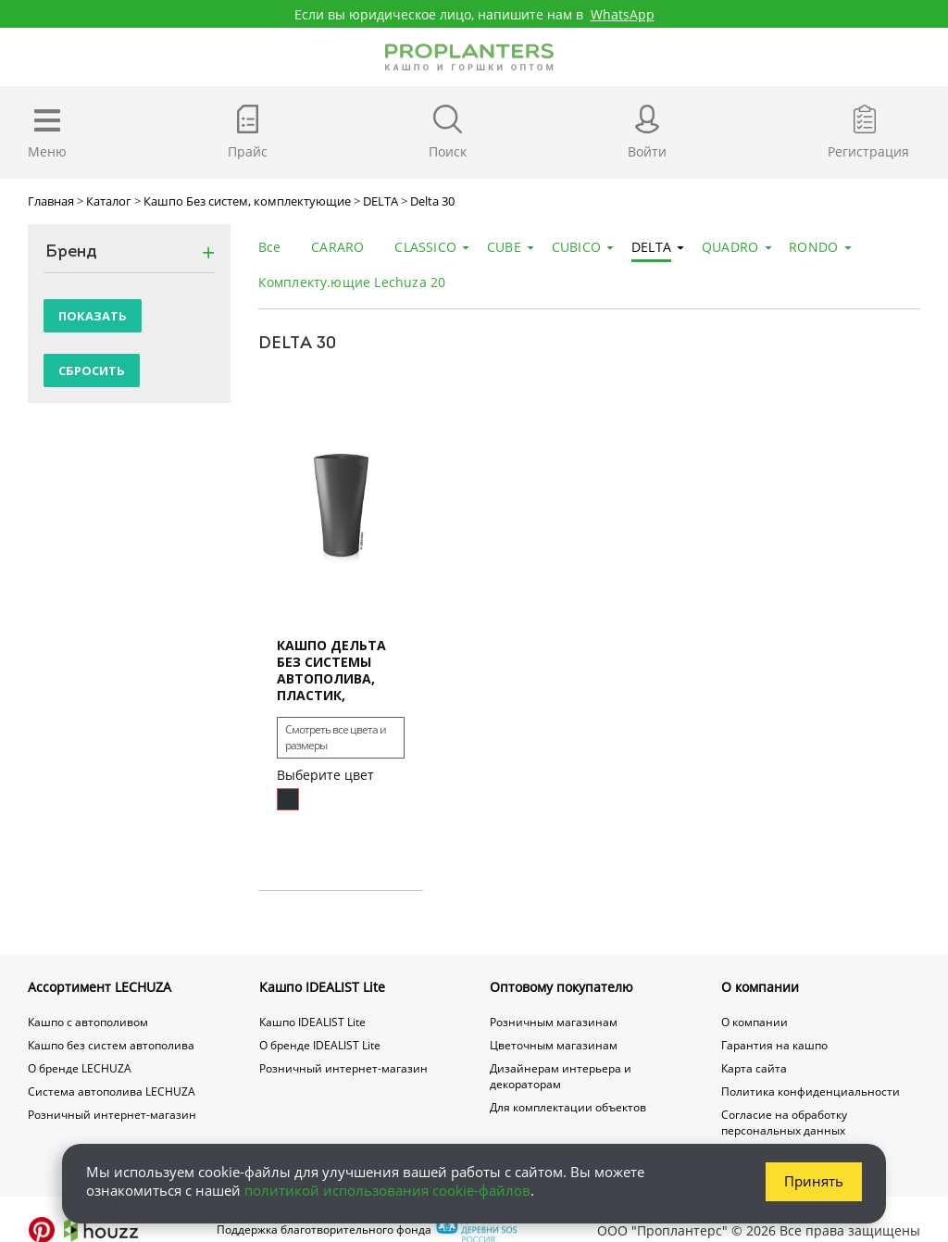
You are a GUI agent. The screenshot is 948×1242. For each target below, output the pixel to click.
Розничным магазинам (553, 1022)
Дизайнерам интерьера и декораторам (560, 1076)
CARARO (337, 247)
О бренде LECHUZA (79, 1068)
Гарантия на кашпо (774, 1045)
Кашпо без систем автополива (111, 1045)
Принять (813, 1181)
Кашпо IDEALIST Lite (322, 987)
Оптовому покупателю (561, 987)
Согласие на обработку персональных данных (784, 1122)
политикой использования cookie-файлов (387, 1190)
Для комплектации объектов (568, 1107)
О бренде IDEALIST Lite (319, 1045)
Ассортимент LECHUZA (99, 987)
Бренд (71, 253)
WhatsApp (623, 14)
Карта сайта (754, 1068)
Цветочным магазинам (553, 1045)
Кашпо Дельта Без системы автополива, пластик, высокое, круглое (331, 670)
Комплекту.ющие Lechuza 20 (352, 282)
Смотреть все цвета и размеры (335, 737)
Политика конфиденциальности (810, 1091)
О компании (760, 987)
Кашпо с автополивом (88, 1022)
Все (269, 247)
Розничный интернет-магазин (112, 1115)
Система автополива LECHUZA (111, 1091)
